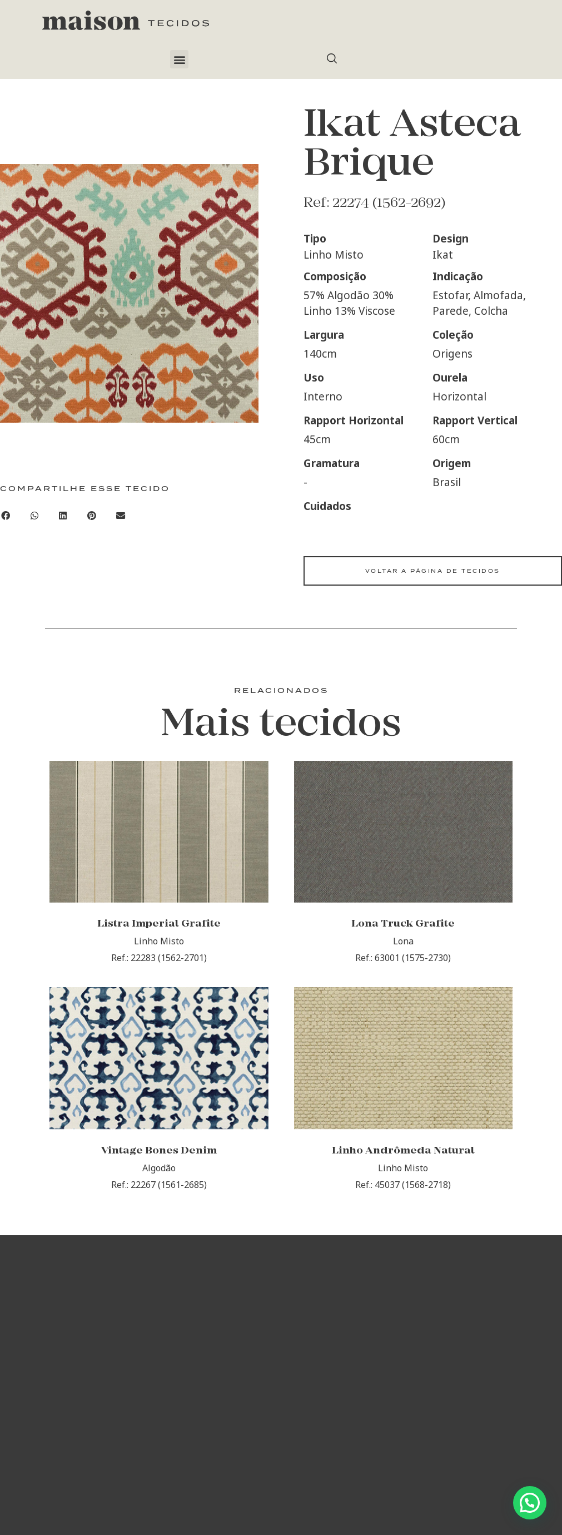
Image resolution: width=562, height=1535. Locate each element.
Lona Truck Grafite (403, 927)
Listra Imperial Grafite (159, 927)
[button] (179, 59)
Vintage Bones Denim (159, 1156)
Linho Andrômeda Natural (403, 1156)
